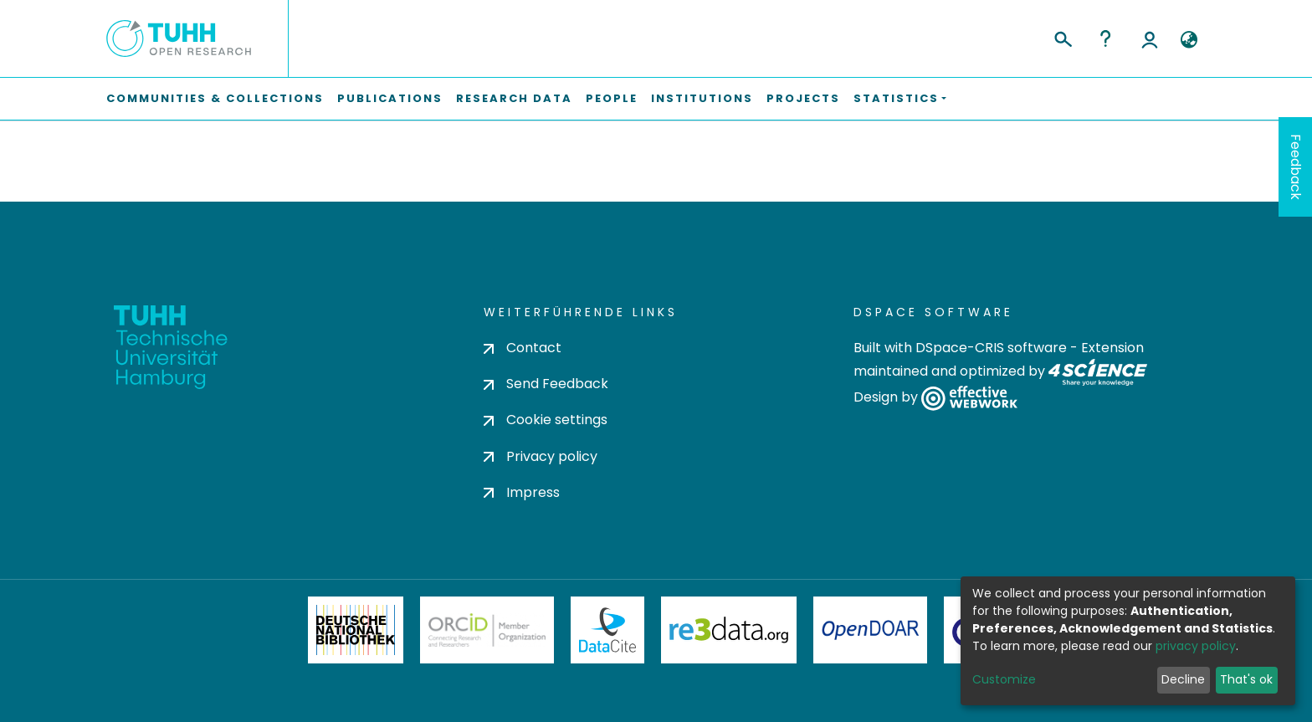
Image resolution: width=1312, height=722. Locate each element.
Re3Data (728, 630)
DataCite (608, 630)
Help (1105, 38)
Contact (522, 347)
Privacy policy (540, 456)
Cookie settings (545, 419)
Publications (390, 98)
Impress (522, 492)
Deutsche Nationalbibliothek (355, 630)
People (612, 98)
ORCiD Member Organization (487, 630)
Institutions (702, 98)
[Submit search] (1062, 37)
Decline (1183, 679)
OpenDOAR (870, 630)
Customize (1004, 679)
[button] (1188, 40)
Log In (1149, 38)
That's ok (1246, 679)
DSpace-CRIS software (991, 347)
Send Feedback (546, 383)
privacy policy (1196, 646)
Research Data (514, 98)
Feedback (1295, 167)
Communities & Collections (215, 98)
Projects (803, 98)
